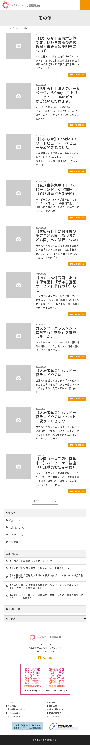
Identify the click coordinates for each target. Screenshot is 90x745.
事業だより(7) (16, 527)
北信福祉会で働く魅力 (18, 709)
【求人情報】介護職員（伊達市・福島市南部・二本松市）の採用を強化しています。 (46, 576)
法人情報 (12, 706)
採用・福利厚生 (56, 709)
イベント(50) (16, 534)
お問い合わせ (55, 713)
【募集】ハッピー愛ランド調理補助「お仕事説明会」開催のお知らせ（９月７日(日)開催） (46, 596)
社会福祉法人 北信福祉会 (46, 740)
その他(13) (15, 541)
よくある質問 (14, 713)
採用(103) (14, 520)
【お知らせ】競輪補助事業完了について (30, 561)
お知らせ (15, 28)
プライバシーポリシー (59, 716)
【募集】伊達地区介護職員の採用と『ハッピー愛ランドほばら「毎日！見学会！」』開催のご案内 (45, 586)
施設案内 (53, 706)
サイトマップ (14, 716)
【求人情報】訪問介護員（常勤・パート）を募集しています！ (42, 568)
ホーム (6, 28)
